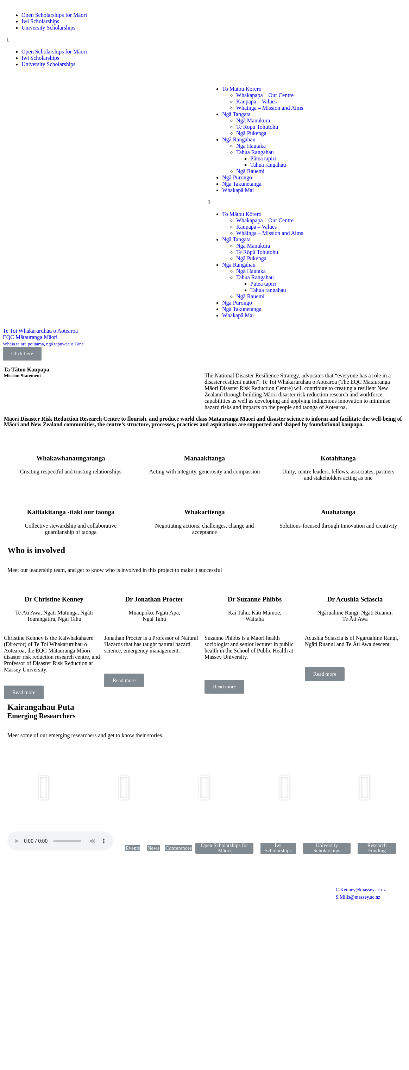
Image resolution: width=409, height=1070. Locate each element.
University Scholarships (48, 28)
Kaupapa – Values (256, 101)
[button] (204, 40)
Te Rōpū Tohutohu (257, 127)
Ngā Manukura (253, 120)
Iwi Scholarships (40, 21)
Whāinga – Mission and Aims (269, 108)
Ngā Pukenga (251, 133)
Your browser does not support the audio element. (60, 841)
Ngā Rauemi (250, 171)
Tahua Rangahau (255, 152)
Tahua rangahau (268, 165)
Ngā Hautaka (251, 146)
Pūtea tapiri (263, 158)
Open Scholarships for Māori (54, 15)
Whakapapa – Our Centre (265, 95)
